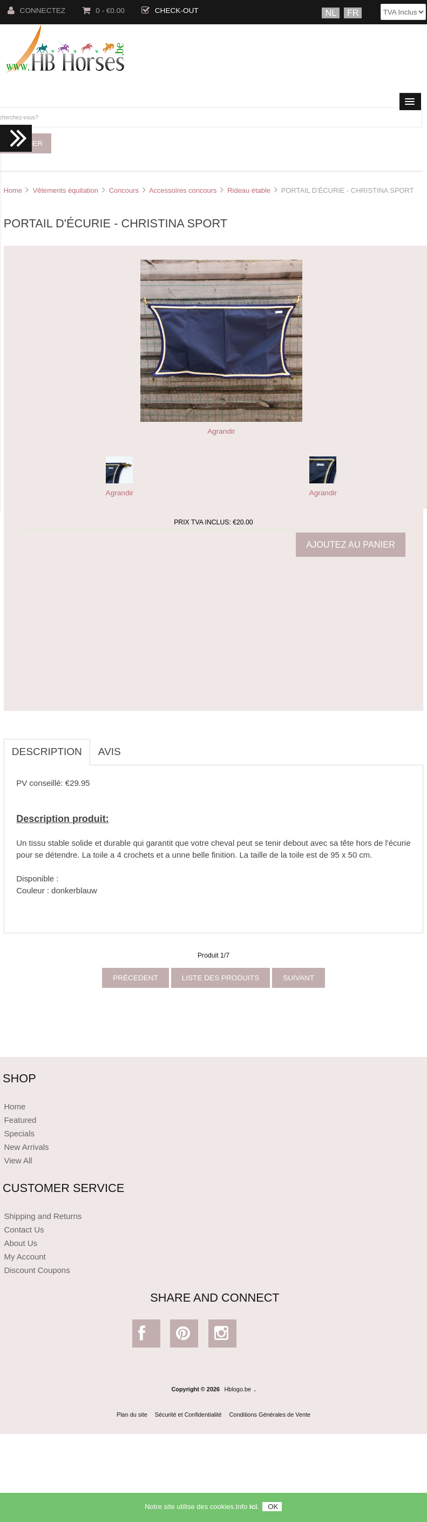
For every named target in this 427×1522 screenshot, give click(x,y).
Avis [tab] (109, 751)
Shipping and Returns (43, 1216)
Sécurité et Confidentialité (188, 1414)
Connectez (37, 10)
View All (18, 1160)
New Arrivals (26, 1146)
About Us (20, 1243)
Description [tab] (47, 751)
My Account (24, 1256)
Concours (124, 190)
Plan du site (132, 1414)
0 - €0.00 (103, 10)
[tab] (137, 746)
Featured (20, 1119)
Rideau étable (248, 190)
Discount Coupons (37, 1270)
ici (253, 1507)
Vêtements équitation (65, 190)
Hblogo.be (238, 1389)
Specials (19, 1133)
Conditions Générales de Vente (270, 1414)
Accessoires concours (183, 190)
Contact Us (24, 1229)
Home (12, 190)
